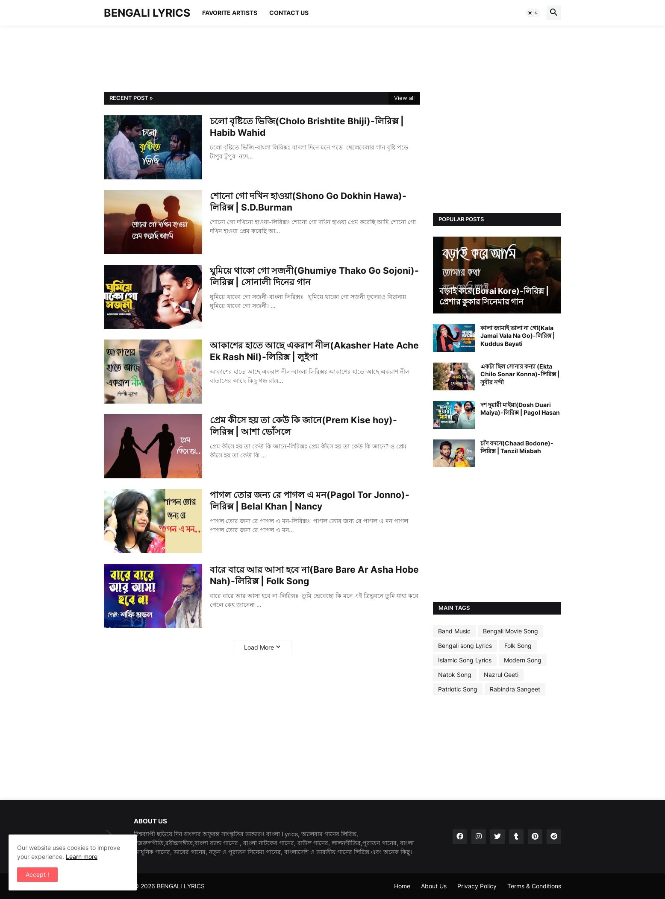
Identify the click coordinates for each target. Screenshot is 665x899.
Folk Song (518, 645)
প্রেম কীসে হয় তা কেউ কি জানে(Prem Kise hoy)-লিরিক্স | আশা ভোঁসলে (303, 426)
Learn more (81, 856)
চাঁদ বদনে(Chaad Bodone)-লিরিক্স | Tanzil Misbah (516, 446)
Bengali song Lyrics (465, 645)
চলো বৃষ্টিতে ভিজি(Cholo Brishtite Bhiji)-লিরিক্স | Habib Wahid (307, 127)
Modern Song (522, 660)
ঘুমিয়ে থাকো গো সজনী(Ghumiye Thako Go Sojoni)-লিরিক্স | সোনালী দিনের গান (314, 276)
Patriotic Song (457, 689)
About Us (434, 886)
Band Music (454, 631)
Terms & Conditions (534, 886)
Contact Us (289, 12)
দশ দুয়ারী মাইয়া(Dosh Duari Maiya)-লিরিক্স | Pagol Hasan (520, 408)
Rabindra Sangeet (515, 689)
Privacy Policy (477, 886)
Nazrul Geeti (501, 674)
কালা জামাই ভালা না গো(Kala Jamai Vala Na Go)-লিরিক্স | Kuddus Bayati (517, 335)
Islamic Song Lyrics (464, 660)
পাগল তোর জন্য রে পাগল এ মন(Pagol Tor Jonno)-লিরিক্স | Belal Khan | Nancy (309, 500)
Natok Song (454, 674)
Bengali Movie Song (510, 631)
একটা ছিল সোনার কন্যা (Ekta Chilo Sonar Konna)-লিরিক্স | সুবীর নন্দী (519, 374)
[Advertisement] (259, 57)
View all (404, 97)
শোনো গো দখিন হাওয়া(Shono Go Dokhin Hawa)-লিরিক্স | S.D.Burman (308, 201)
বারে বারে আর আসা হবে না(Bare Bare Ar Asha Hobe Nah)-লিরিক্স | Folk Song (314, 575)
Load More (259, 647)
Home (402, 886)
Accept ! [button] (37, 874)
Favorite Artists (229, 12)
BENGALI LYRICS (147, 12)
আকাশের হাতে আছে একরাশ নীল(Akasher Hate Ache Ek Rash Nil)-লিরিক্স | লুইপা (314, 351)
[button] (533, 13)
